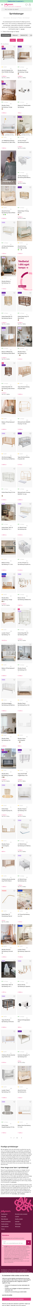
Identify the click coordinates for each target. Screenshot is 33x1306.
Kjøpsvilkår (3, 1216)
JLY (19, 1193)
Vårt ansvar (17, 1226)
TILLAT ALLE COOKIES (16, 1299)
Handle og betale (19, 1219)
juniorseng (13, 1182)
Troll (13, 1193)
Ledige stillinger (5, 1226)
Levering (17, 1216)
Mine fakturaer (4, 1219)
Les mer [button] (23, 29)
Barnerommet (6, 18)
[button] (2, 4)
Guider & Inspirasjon (6, 1221)
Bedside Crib (24, 35)
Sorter (20, 40)
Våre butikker (18, 1224)
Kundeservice (4, 1214)
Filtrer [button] (12, 40)
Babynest (15, 35)
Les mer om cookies (7, 1295)
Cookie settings (4, 1224)
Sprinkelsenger (6, 35)
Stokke (23, 1193)
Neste (21, 1138)
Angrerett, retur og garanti (21, 1214)
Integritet (17, 1221)
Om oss (3, 1229)
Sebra (15, 1193)
